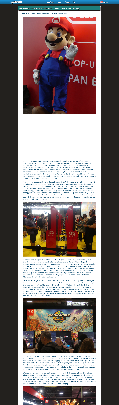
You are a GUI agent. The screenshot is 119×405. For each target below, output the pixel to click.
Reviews (50, 2)
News (59, 2)
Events (67, 2)
